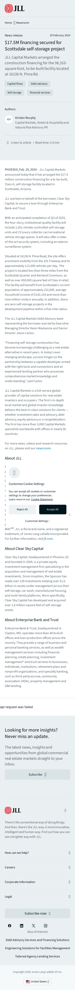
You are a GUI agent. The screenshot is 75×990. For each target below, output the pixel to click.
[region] (38, 495)
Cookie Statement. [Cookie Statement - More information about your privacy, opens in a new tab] (42, 500)
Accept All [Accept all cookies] (53, 510)
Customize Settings (37, 521)
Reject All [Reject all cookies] (22, 510)
